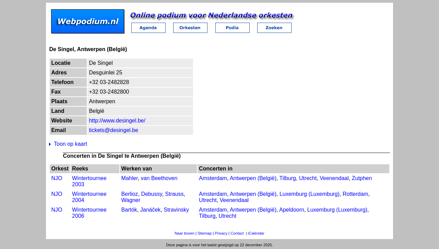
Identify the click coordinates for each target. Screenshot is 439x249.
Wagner (130, 200)
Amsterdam (213, 178)
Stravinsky (176, 210)
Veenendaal (334, 178)
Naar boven (184, 233)
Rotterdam (355, 194)
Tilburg (288, 178)
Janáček (150, 210)
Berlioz (129, 194)
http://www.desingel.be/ (117, 120)
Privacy (221, 233)
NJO (56, 178)
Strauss (174, 194)
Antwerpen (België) (253, 178)
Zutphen (362, 178)
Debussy (151, 194)
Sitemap (205, 233)
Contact (237, 233)
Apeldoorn (291, 210)
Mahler (129, 178)
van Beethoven (159, 178)
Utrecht (308, 178)
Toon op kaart (70, 144)
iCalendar (256, 233)
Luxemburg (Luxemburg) (310, 194)
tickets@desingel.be (113, 130)
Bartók (129, 210)
